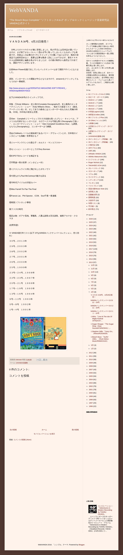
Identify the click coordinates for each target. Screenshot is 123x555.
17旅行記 (92, 145)
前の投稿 (75, 430)
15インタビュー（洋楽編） (98, 139)
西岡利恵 (91, 197)
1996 (91, 406)
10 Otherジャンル (95, 120)
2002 (91, 386)
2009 (91, 363)
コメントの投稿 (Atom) (22, 440)
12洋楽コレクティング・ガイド (100, 126)
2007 (91, 369)
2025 (91, 222)
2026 (91, 219)
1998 (91, 400)
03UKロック (93, 100)
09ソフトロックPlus (96, 117)
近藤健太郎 (92, 195)
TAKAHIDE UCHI (95, 165)
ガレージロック (94, 168)
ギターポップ (93, 171)
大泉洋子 (91, 200)
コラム (91, 174)
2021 (91, 235)
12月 (93, 265)
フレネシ (91, 183)
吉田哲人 (91, 192)
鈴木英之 (91, 209)
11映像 (91, 123)
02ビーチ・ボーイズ (96, 97)
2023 (91, 229)
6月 (92, 285)
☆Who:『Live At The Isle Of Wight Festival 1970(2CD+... (101, 319)
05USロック (93, 106)
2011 (91, 356)
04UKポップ (93, 103)
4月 (92, 292)
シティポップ (93, 180)
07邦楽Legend (94, 112)
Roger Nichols (93, 162)
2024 (91, 225)
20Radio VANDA (94, 154)
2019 (91, 242)
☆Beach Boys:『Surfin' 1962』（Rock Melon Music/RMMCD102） (100, 339)
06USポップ (93, 109)
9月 (92, 275)
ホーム (10, 30)
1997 (91, 403)
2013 (91, 262)
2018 (91, 246)
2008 (91, 366)
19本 (90, 151)
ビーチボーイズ (42, 30)
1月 (92, 349)
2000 (91, 393)
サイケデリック (94, 177)
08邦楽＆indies (94, 115)
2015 (91, 256)
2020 (91, 239)
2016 (91, 252)
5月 (92, 289)
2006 (91, 373)
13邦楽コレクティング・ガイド (100, 131)
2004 (91, 379)
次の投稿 (13, 430)
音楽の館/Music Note (96, 189)
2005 (91, 376)
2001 (91, 389)
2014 (91, 259)
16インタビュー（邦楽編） (98, 142)
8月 (92, 279)
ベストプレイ (93, 186)
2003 (91, 383)
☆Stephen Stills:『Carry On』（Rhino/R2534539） (102, 332)
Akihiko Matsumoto (95, 157)
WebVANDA (23, 10)
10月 (93, 272)
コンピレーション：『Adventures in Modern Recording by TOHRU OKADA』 (105, 510)
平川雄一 (91, 206)
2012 (91, 353)
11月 (93, 269)
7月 (92, 282)
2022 (91, 232)
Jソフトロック (94, 160)
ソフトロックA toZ (24, 30)
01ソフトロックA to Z (96, 94)
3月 (92, 345)
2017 (91, 249)
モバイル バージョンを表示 (44, 434)
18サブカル (92, 148)
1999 (91, 396)
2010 (91, 359)
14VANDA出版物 (22, 363)
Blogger (81, 545)
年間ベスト (92, 203)
